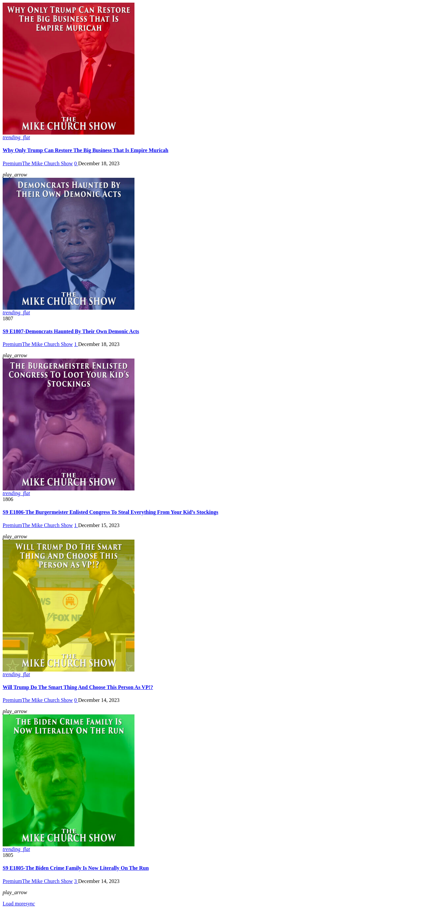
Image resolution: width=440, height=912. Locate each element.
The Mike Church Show (47, 163)
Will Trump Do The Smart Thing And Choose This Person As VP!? (78, 687)
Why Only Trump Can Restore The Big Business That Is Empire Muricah (85, 150)
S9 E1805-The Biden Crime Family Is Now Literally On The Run (76, 868)
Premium (12, 163)
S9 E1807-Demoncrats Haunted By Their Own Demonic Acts (71, 331)
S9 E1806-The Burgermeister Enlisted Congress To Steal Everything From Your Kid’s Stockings (110, 512)
